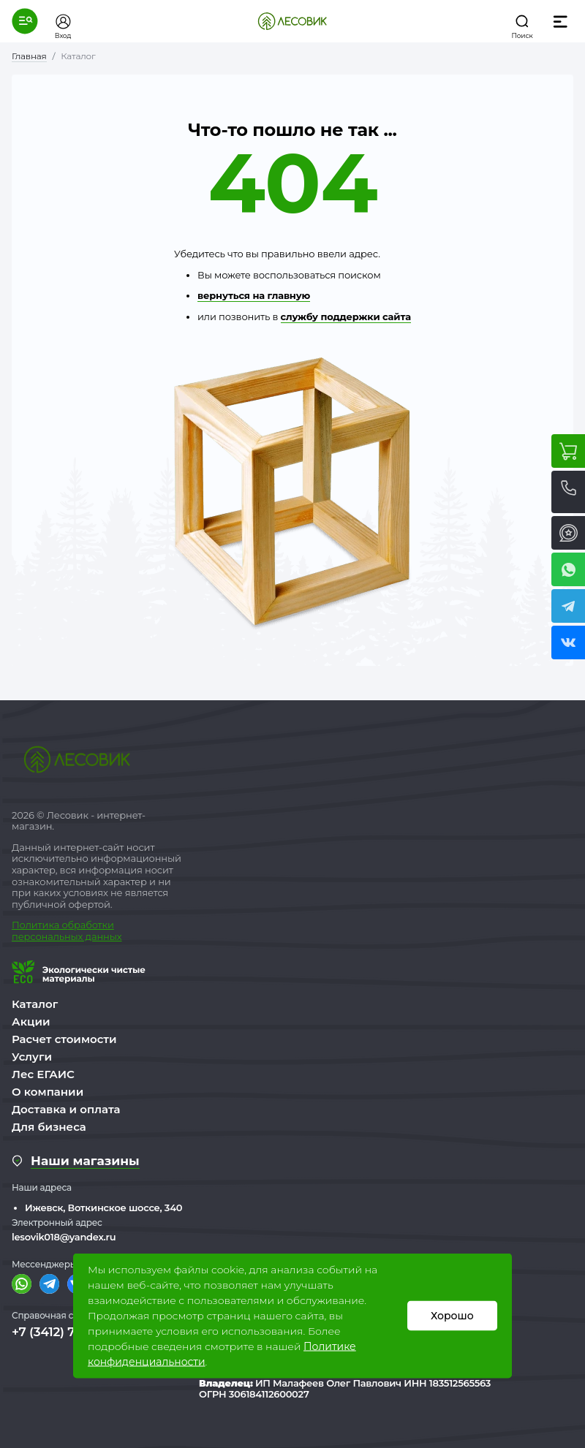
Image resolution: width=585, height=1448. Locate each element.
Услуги (32, 1057)
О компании (47, 1092)
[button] (25, 21)
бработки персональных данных (66, 930)
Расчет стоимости (64, 1039)
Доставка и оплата (66, 1109)
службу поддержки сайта (346, 316)
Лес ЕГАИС (43, 1074)
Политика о (40, 924)
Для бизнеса (49, 1127)
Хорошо (452, 1315)
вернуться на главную (253, 295)
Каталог (35, 1004)
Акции (31, 1021)
